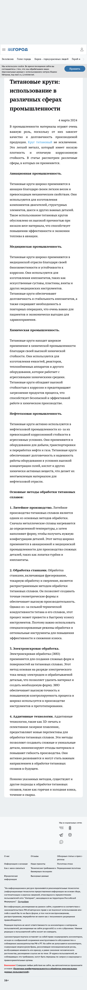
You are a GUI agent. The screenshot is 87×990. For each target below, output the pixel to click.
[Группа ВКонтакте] (61, 828)
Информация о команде (16, 863)
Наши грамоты (38, 863)
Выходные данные (40, 876)
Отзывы (35, 856)
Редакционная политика (69, 868)
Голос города (24, 59)
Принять (74, 68)
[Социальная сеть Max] (61, 841)
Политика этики (65, 863)
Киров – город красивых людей (51, 59)
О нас (7, 856)
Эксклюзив (8, 59)
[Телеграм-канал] (61, 834)
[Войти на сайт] (81, 49)
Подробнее (23, 901)
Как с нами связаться (14, 868)
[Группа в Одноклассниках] (70, 828)
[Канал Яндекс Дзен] (70, 834)
